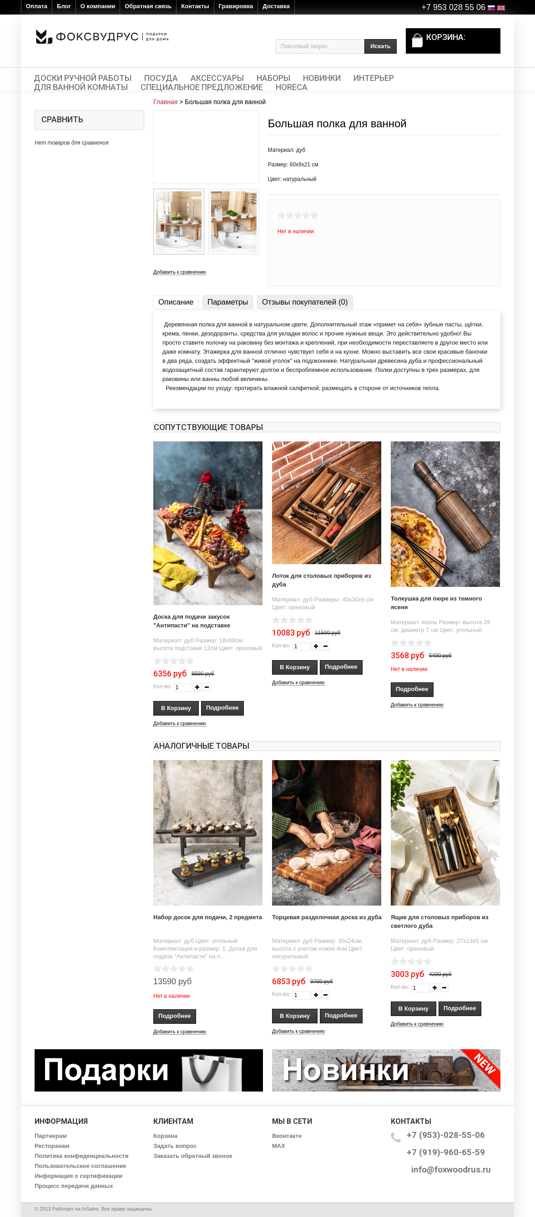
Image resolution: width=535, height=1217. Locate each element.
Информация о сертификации (78, 1175)
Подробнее (222, 707)
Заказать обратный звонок (192, 1155)
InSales (90, 1209)
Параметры (227, 302)
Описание (175, 302)
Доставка (276, 6)
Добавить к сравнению (179, 272)
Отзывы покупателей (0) (305, 302)
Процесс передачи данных (74, 1185)
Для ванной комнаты (81, 87)
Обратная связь (148, 6)
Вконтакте (287, 1135)
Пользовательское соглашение (80, 1165)
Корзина (165, 1135)
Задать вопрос (175, 1145)
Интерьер (373, 78)
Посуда (161, 78)
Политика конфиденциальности (81, 1155)
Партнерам (51, 1135)
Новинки (322, 78)
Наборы (273, 78)
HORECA (292, 87)
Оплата (36, 6)
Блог (64, 6)
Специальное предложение (202, 87)
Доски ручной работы (82, 78)
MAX (278, 1145)
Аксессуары (217, 78)
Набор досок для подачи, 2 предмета (207, 917)
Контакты (195, 6)
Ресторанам (52, 1145)
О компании (98, 6)
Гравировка (236, 6)
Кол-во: (162, 686)
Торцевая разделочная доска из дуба (327, 917)
